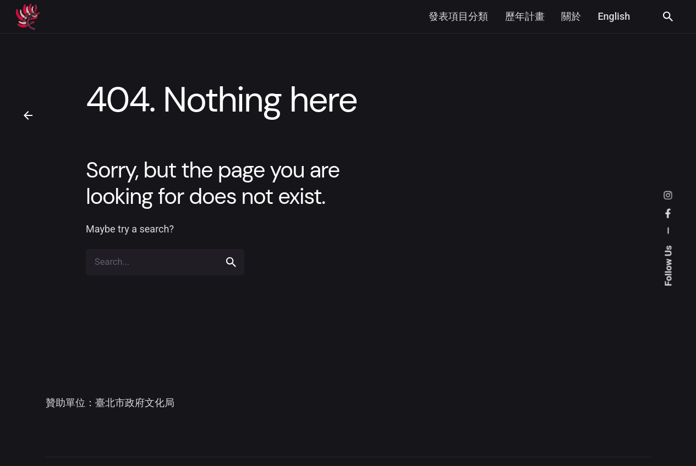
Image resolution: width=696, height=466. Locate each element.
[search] (231, 262)
